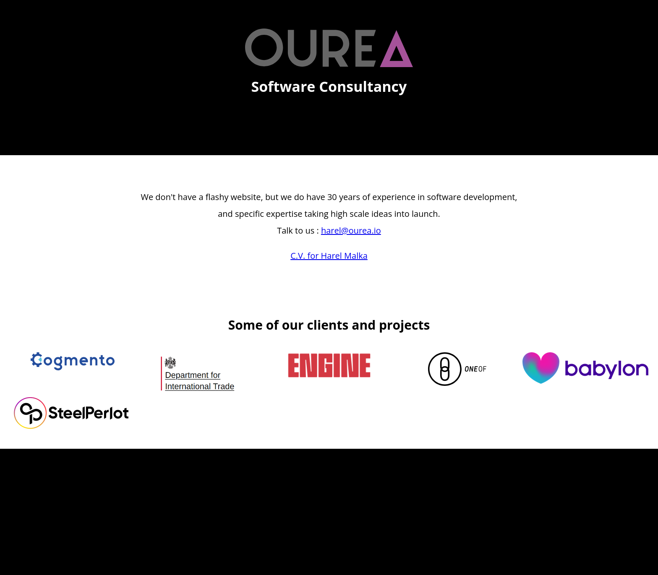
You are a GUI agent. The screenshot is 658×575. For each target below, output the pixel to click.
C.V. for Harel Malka (329, 255)
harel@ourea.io (351, 230)
